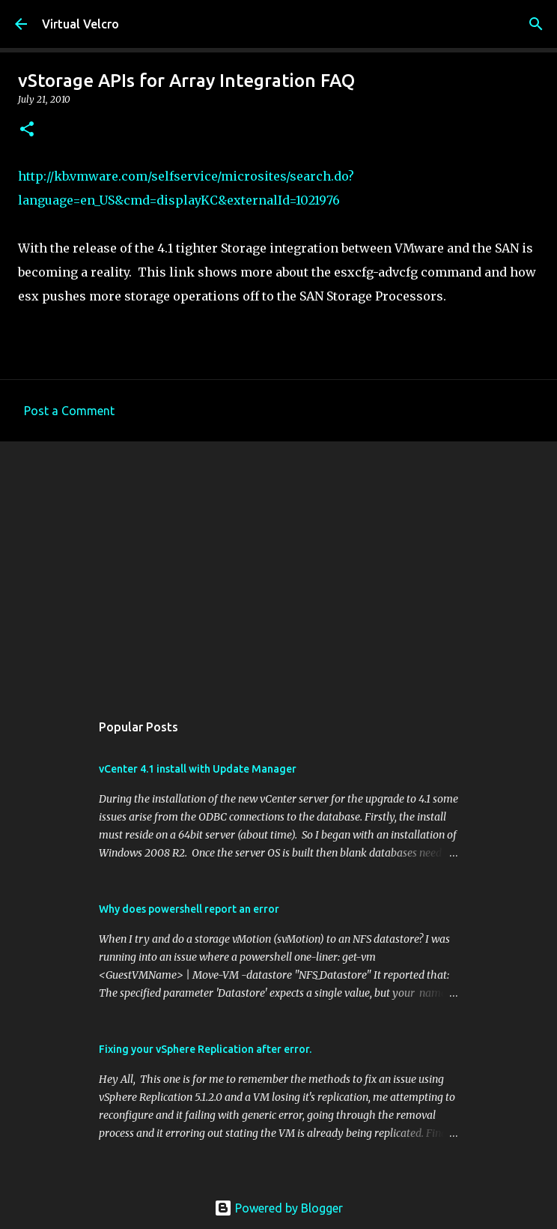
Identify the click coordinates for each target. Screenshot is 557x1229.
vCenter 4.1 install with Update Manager (197, 769)
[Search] (536, 24)
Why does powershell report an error (189, 909)
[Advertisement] (278, 569)
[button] (27, 130)
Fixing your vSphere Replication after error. (205, 1049)
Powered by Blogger (278, 1208)
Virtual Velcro (80, 24)
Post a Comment (69, 410)
